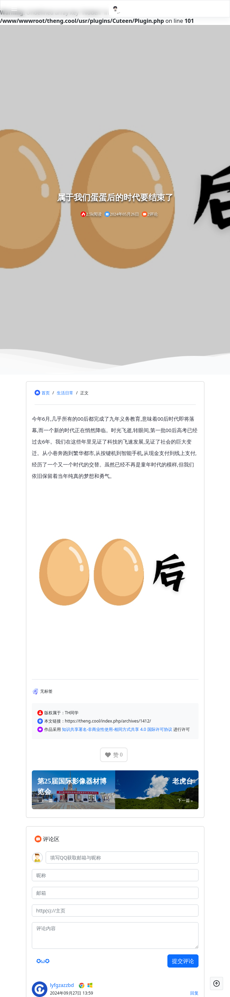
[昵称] (115, 875)
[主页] (115, 910)
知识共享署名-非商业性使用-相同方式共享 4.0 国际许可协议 (117, 729)
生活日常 (65, 393)
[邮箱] (115, 893)
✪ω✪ (43, 961)
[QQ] (122, 857)
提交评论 (183, 961)
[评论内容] (115, 935)
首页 (46, 393)
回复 (194, 993)
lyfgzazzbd (62, 985)
